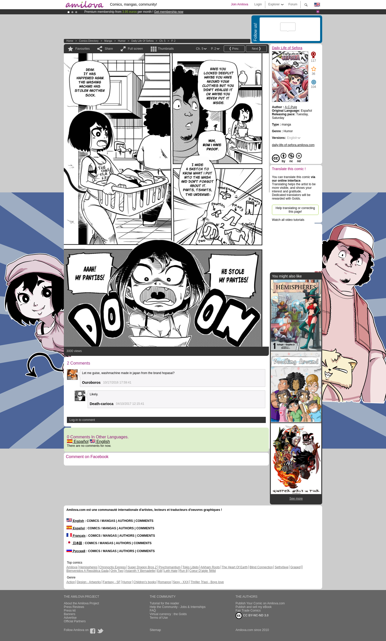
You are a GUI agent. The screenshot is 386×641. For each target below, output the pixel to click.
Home (69, 40)
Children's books (144, 582)
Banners (69, 614)
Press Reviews (74, 607)
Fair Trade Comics (248, 610)
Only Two (116, 571)
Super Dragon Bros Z (142, 567)
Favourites (82, 48)
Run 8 (183, 571)
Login (258, 4)
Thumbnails (166, 48)
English (100, 441)
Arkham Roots (210, 567)
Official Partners (75, 621)
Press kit (70, 610)
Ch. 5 (162, 40)
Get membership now (168, 12)
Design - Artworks (89, 582)
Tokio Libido (190, 567)
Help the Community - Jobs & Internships (178, 607)
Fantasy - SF (111, 582)
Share (109, 48)
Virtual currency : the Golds (168, 614)
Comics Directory (88, 40)
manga (108, 40)
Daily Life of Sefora (142, 40)
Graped (295, 567)
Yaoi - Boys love (213, 582)
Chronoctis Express (112, 567)
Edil (159, 571)
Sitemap (155, 630)
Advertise (70, 617)
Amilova (71, 567)
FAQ (153, 610)
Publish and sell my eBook (254, 607)
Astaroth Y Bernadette (140, 571)
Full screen (135, 48)
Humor (122, 40)
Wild (213, 571)
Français (76, 535)
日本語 (74, 543)
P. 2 (173, 40)
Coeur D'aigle (199, 571)
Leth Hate (170, 571)
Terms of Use (159, 617)
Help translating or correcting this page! (295, 209)
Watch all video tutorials (288, 220)
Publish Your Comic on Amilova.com (260, 603)
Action (70, 582)
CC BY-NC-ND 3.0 (252, 615)
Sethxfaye (281, 567)
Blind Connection (261, 567)
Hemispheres (88, 567)
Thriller (195, 582)
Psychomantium (169, 567)
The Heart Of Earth (235, 567)
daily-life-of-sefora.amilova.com (293, 145)
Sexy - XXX (181, 582)
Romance (164, 582)
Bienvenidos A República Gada (87, 571)
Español (77, 441)
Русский (75, 551)
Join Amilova (239, 4)
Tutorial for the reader (164, 603)
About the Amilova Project (81, 603)
